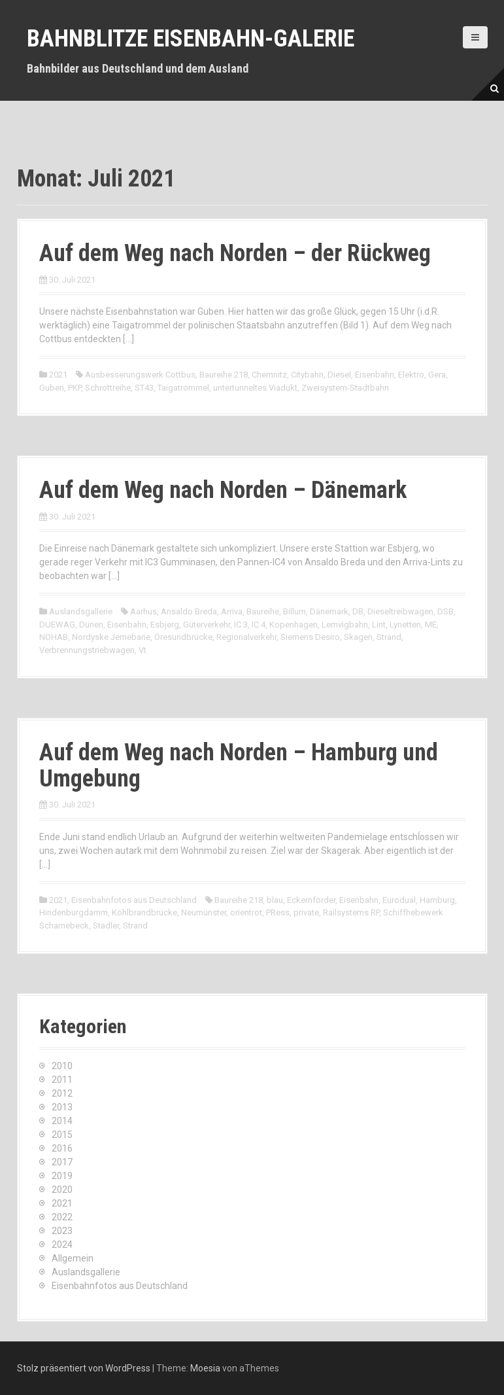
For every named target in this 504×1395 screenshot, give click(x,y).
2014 (62, 1121)
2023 (62, 1231)
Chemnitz (269, 375)
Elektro (411, 375)
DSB (445, 611)
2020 (62, 1189)
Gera (437, 375)
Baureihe (262, 611)
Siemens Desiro (310, 637)
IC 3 (241, 624)
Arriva (232, 611)
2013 (62, 1107)
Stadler (106, 925)
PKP (74, 388)
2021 (58, 375)
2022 (62, 1217)
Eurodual (399, 900)
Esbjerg (164, 624)
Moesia (205, 1368)
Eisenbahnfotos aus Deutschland (134, 900)
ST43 (144, 388)
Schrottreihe (108, 388)
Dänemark (329, 611)
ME (431, 624)
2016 (62, 1148)
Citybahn (307, 375)
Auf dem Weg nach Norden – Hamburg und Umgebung (238, 765)
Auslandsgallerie (80, 611)
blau (275, 900)
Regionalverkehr (246, 637)
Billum (294, 611)
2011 (62, 1079)
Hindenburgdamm (73, 912)
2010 (62, 1066)
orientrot (246, 912)
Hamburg (437, 900)
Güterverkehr (206, 624)
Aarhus (143, 611)
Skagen (358, 637)
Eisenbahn (374, 375)
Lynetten (405, 624)
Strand (389, 637)
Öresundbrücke (183, 637)
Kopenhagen (293, 624)
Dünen (91, 624)
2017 (62, 1162)
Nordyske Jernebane (111, 637)
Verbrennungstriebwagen (87, 650)
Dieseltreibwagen (400, 611)
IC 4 (258, 624)
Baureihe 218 (223, 375)
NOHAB (53, 637)
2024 (62, 1244)
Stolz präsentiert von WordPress (83, 1368)
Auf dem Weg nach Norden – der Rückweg (235, 253)
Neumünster (203, 912)
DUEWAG (57, 624)
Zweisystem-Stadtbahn (345, 388)
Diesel (339, 375)
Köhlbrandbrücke (144, 912)
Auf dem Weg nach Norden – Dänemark (223, 490)
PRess (278, 912)
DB (357, 611)
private (306, 912)
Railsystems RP (351, 912)
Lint (379, 624)
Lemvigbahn (345, 624)
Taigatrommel (183, 388)
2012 (62, 1093)
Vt (142, 650)
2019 (62, 1176)
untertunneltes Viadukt (255, 388)
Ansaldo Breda (189, 611)
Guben (51, 388)
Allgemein (72, 1258)
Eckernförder (311, 900)
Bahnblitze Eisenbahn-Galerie (190, 38)
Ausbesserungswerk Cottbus (140, 375)
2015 (62, 1134)
